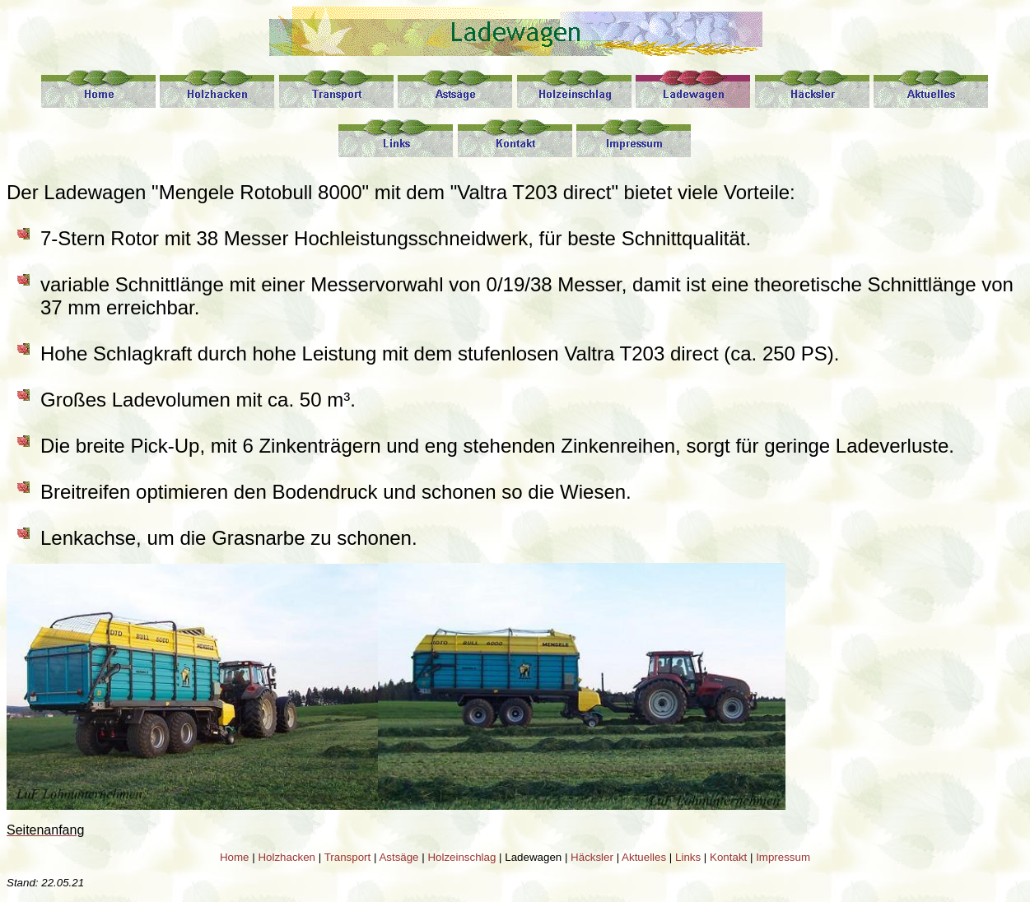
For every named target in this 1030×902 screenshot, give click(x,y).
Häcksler (592, 857)
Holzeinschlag (461, 857)
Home (234, 857)
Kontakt (728, 857)
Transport (347, 857)
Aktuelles (644, 857)
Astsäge (398, 857)
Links (688, 857)
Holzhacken (286, 857)
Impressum (783, 857)
